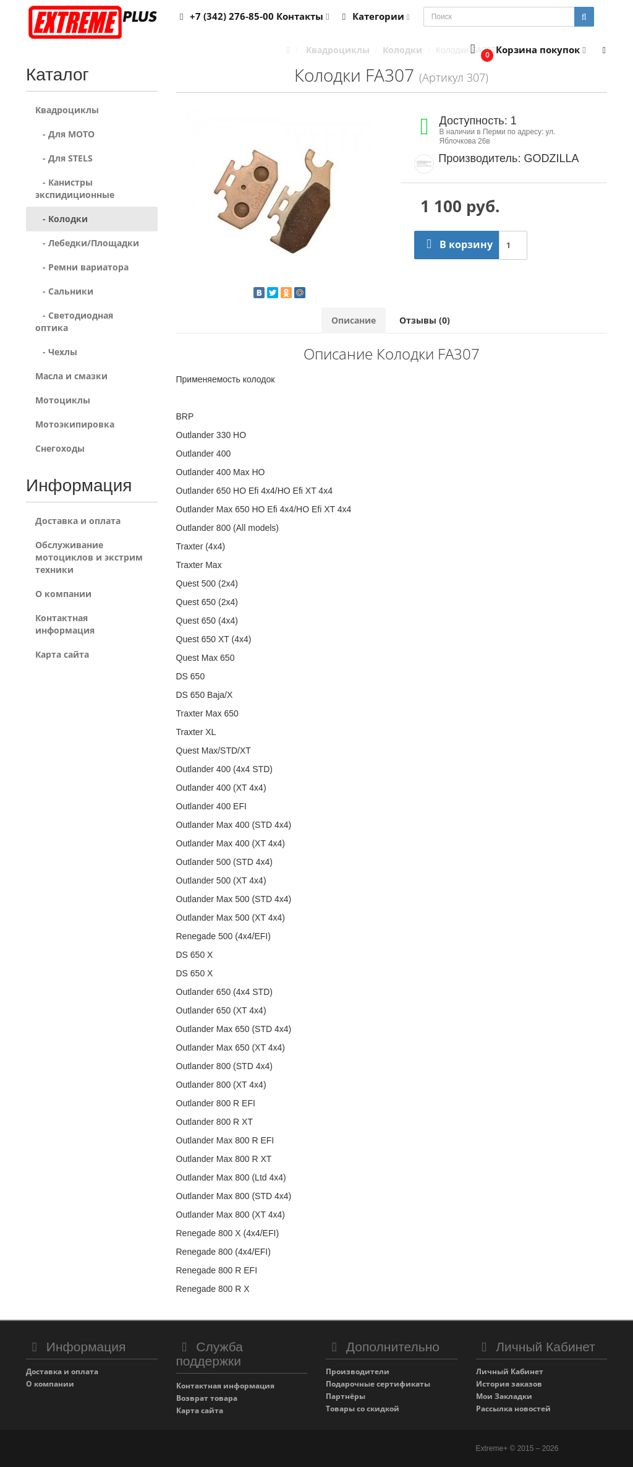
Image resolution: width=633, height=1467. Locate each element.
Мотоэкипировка (74, 424)
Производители (357, 1371)
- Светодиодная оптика (74, 321)
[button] (525, 50)
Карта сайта (62, 654)
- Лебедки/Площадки (87, 243)
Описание (353, 320)
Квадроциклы (67, 110)
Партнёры (345, 1396)
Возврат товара (206, 1398)
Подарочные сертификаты (378, 1384)
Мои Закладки (504, 1396)
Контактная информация (65, 624)
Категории (374, 16)
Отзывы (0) (424, 320)
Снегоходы (60, 448)
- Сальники (64, 291)
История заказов (509, 1384)
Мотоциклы (62, 400)
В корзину (456, 244)
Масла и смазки (71, 376)
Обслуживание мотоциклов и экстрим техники (89, 557)
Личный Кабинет (509, 1371)
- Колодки (61, 219)
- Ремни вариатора (82, 267)
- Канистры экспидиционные (74, 188)
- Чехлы (56, 352)
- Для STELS (64, 158)
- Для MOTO (65, 134)
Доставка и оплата (78, 521)
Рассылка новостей (513, 1408)
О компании (63, 594)
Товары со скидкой (362, 1408)
